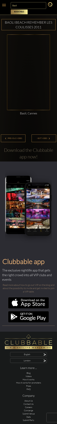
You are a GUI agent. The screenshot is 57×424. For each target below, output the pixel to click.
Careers (28, 407)
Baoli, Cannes (28, 113)
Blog (29, 373)
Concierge (28, 410)
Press (28, 386)
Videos (29, 376)
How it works (28, 379)
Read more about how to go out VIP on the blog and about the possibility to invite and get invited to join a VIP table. (29, 288)
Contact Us (28, 404)
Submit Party (28, 420)
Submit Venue (28, 413)
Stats (28, 417)
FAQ (29, 389)
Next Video (43, 138)
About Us (28, 400)
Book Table (19, 12)
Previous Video (13, 138)
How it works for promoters (28, 382)
